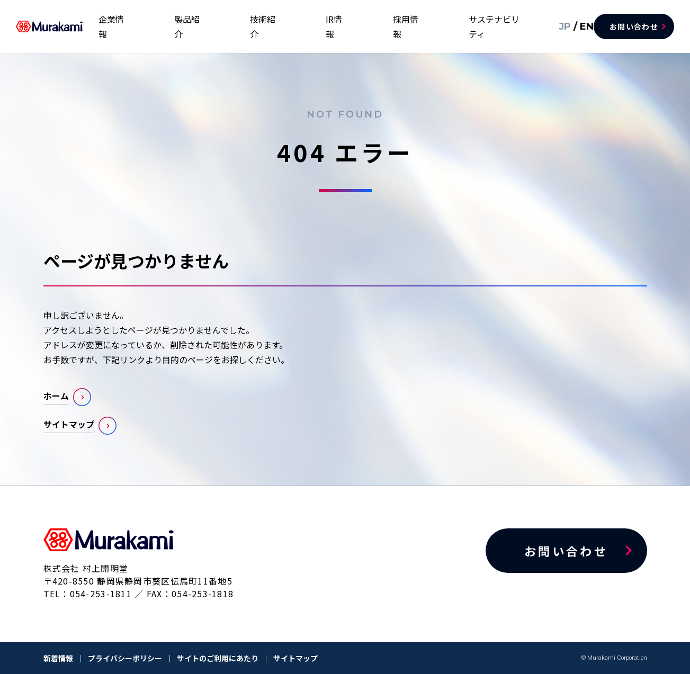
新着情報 (58, 658)
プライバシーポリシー (125, 658)
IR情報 (381, 26)
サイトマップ (68, 424)
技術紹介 (335, 26)
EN (571, 26)
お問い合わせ (634, 26)
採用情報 (428, 26)
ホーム (56, 395)
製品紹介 (284, 26)
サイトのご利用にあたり (217, 658)
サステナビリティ (495, 26)
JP (551, 26)
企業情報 (233, 26)
